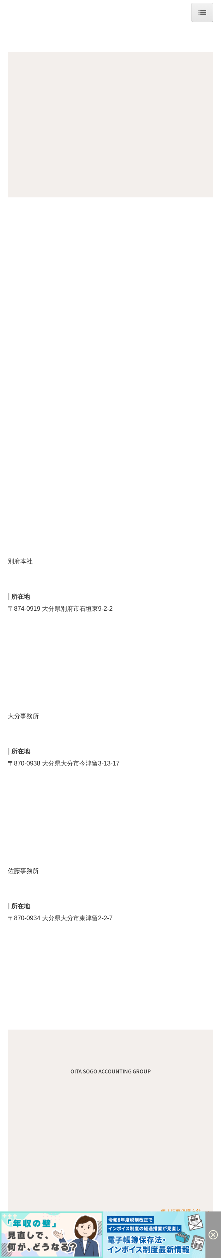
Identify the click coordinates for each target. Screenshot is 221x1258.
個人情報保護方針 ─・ (186, 1211)
